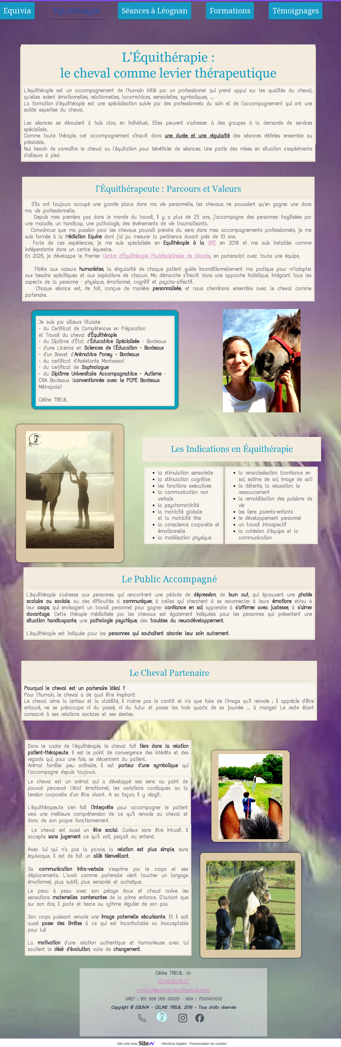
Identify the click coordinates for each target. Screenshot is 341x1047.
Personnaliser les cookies (208, 1044)
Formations (230, 10)
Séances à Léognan (155, 10)
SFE (212, 243)
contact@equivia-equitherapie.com (173, 990)
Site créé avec (138, 1044)
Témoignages (296, 10)
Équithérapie (76, 10)
